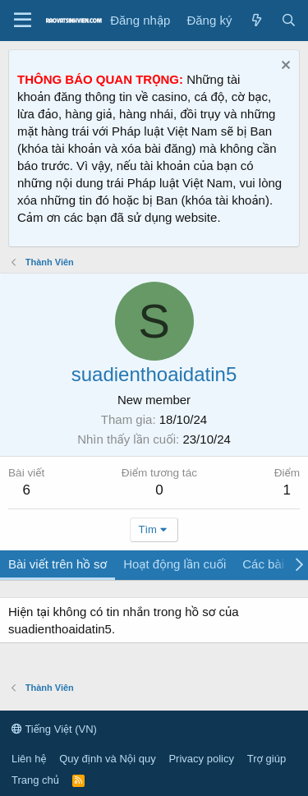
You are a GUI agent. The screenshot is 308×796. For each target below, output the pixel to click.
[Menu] (22, 20)
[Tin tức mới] (256, 20)
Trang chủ (35, 780)
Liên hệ (28, 758)
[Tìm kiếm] (289, 20)
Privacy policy (200, 758)
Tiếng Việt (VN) (54, 729)
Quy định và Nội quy (107, 758)
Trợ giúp (266, 758)
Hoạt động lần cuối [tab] (174, 564)
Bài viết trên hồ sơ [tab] (57, 564)
